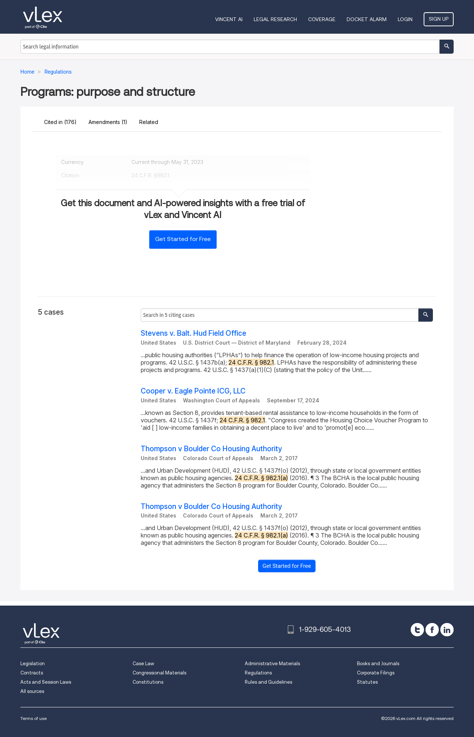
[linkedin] (447, 629)
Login (405, 19)
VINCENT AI (229, 19)
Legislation (32, 663)
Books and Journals (378, 663)
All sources (32, 691)
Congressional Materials (159, 673)
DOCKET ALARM (367, 19)
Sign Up (438, 19)
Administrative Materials (272, 663)
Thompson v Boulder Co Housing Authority (211, 449)
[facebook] (432, 629)
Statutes (367, 682)
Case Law (143, 663)
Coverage (322, 19)
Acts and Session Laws (45, 682)
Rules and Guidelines (268, 682)
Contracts (31, 673)
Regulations (258, 673)
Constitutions (148, 682)
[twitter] (417, 629)
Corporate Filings (375, 673)
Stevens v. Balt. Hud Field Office (193, 333)
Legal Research (275, 19)
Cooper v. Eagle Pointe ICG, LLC (193, 391)
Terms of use (33, 718)
